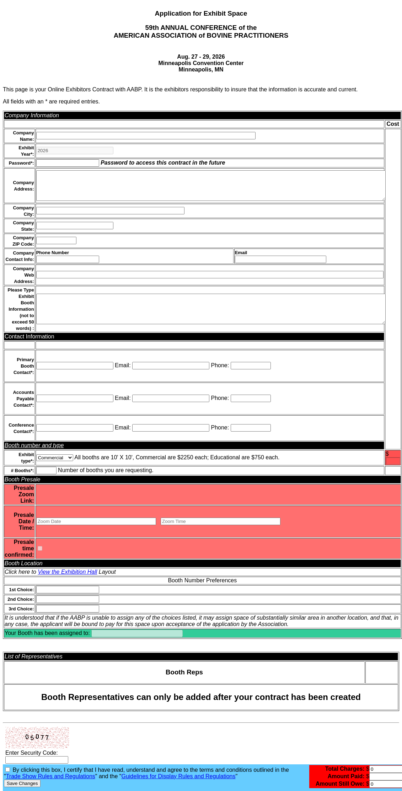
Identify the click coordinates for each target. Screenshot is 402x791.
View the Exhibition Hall (67, 572)
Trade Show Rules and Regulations (50, 776)
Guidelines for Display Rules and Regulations (178, 776)
